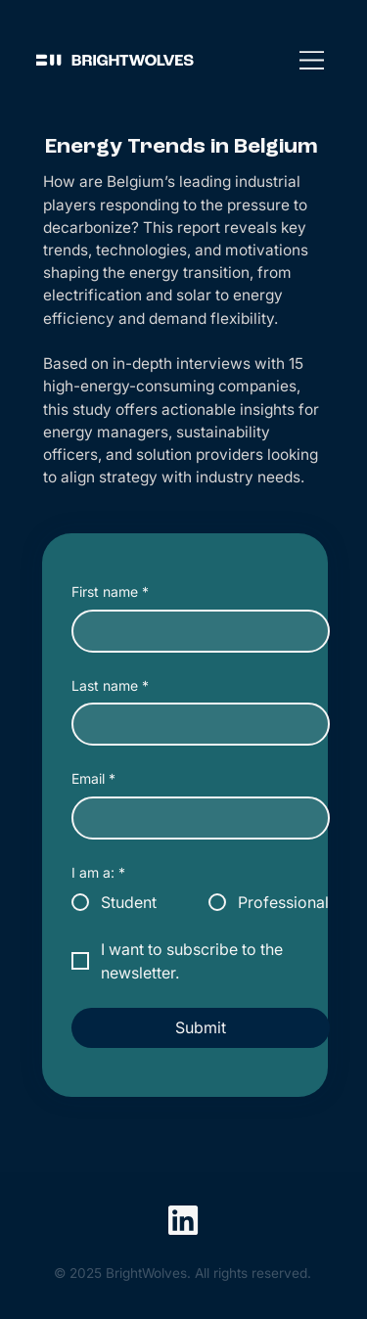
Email (93, 779)
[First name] (194, 631)
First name (110, 592)
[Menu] (312, 59)
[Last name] (194, 724)
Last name (110, 686)
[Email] (194, 818)
